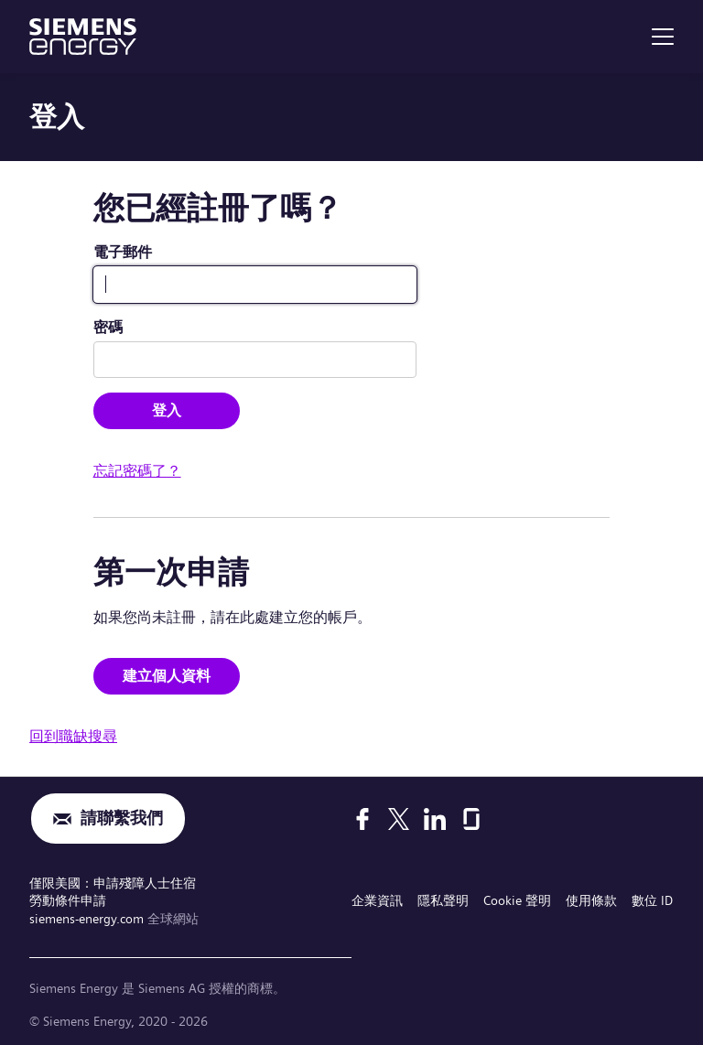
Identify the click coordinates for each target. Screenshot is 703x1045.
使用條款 (591, 900)
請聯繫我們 (122, 818)
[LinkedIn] (435, 819)
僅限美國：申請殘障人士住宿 (112, 883)
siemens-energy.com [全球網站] (88, 918)
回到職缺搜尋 (73, 736)
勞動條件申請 (67, 900)
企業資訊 (377, 900)
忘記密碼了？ (137, 470)
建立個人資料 (167, 675)
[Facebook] (362, 819)
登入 (166, 410)
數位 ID (652, 900)
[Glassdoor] (471, 819)
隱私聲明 (443, 900)
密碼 (108, 327)
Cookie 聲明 (517, 900)
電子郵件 (122, 252)
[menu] (662, 36)
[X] (398, 819)
